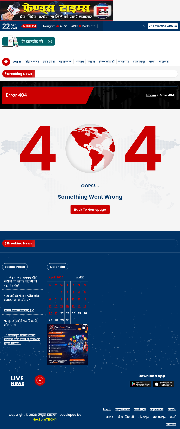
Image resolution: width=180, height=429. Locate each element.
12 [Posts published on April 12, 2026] (85, 299)
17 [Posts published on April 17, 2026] (73, 306)
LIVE (17, 380)
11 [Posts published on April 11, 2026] (79, 299)
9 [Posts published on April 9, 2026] (68, 299)
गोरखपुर (123, 61)
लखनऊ (164, 61)
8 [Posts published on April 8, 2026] (62, 299)
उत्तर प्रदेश (49, 61)
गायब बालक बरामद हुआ (19, 310)
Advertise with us (163, 26)
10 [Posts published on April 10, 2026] (73, 299)
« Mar (80, 277)
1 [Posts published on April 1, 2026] (61, 292)
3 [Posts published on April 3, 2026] (73, 292)
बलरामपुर (139, 61)
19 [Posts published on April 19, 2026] (85, 306)
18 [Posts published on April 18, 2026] (79, 306)
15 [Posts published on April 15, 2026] (61, 306)
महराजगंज (65, 61)
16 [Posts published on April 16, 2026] (67, 306)
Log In (17, 61)
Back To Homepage (90, 209)
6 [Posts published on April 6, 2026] (50, 299)
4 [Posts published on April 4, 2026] (79, 292)
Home (151, 95)
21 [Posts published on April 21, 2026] (56, 313)
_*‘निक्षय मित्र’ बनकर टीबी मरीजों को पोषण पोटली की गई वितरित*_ (21, 281)
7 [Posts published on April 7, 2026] (56, 299)
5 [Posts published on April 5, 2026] (85, 292)
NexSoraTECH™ (45, 419)
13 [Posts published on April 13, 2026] (50, 306)
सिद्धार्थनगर (32, 61)
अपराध (79, 61)
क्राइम (91, 61)
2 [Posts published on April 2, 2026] (67, 292)
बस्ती (152, 61)
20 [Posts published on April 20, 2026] (50, 313)
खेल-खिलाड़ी (107, 61)
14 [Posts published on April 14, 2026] (55, 306)
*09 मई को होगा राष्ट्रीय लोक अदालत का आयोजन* (22, 298)
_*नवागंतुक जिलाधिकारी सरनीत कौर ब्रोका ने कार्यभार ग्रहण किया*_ (22, 339)
